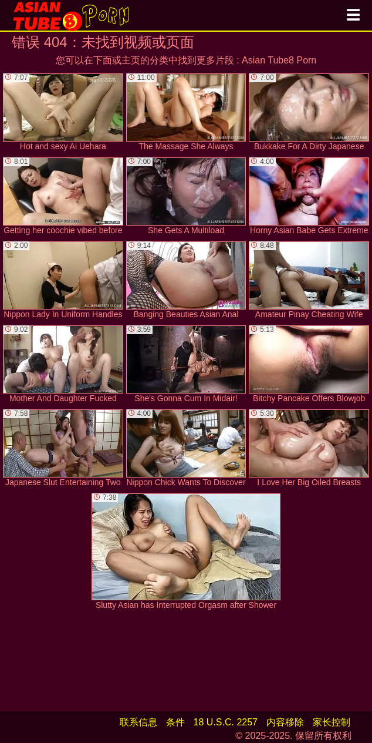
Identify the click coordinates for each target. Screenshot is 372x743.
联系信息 (138, 722)
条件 (175, 722)
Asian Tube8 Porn (279, 60)
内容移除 (285, 722)
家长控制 (331, 722)
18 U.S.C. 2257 (226, 722)
